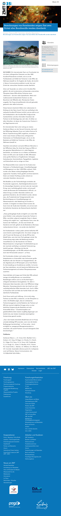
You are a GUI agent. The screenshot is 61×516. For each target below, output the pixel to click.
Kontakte (48, 42)
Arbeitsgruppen (50, 65)
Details (44, 60)
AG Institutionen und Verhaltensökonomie (47, 70)
